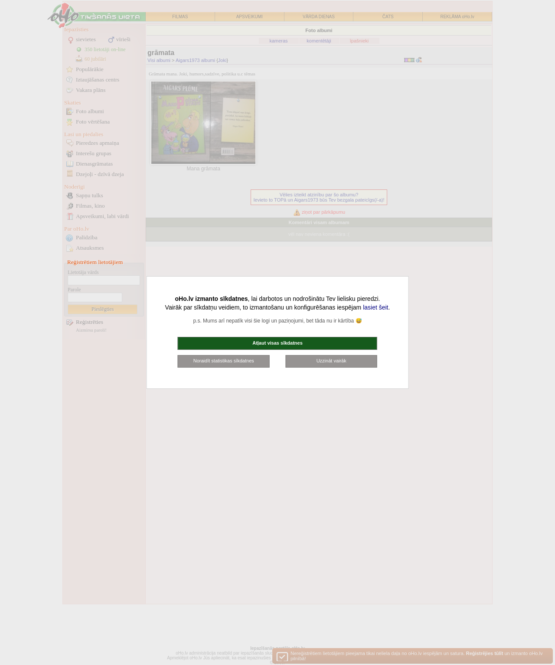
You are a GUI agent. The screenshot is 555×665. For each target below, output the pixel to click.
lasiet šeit (375, 307)
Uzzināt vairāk (331, 360)
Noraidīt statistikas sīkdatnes (223, 360)
